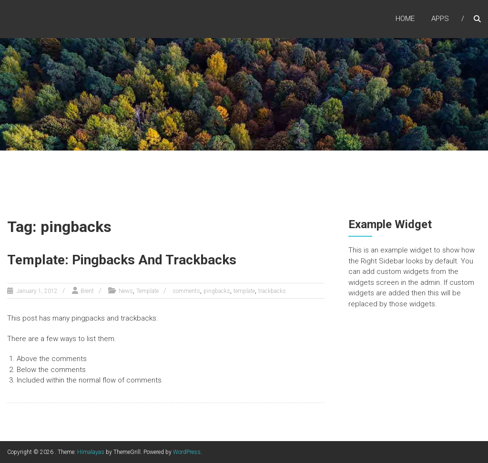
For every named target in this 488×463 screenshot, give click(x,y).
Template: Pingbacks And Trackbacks (121, 260)
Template (147, 291)
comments (186, 291)
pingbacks (216, 291)
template (244, 291)
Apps (440, 18)
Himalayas (90, 452)
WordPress (187, 452)
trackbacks (272, 291)
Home (405, 18)
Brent (87, 291)
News (126, 291)
